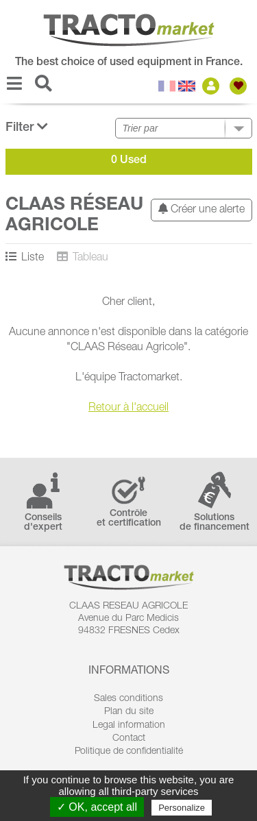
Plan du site (129, 712)
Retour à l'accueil (128, 408)
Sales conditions (128, 699)
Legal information (129, 726)
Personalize (181, 807)
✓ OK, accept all (97, 807)
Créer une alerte (201, 209)
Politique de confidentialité (129, 752)
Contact (128, 739)
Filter (26, 127)
